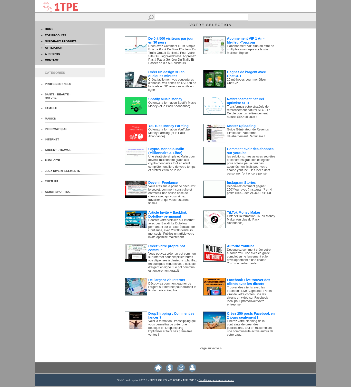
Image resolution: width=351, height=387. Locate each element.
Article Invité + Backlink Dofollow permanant (167, 214)
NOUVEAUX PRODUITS (61, 41)
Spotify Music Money (165, 99)
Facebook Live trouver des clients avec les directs (248, 282)
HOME (49, 28)
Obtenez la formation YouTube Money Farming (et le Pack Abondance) (169, 133)
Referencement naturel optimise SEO (245, 101)
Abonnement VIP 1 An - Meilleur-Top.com (245, 40)
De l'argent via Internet (166, 280)
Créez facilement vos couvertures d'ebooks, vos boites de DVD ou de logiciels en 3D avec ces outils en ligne (172, 85)
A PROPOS (52, 53)
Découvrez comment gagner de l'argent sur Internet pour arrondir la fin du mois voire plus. (172, 287)
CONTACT (51, 60)
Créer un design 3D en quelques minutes (166, 74)
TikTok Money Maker (243, 212)
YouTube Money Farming (168, 126)
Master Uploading (241, 126)
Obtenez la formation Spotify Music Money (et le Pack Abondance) (172, 104)
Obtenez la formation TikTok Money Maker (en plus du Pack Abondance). (251, 219)
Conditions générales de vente (216, 380)
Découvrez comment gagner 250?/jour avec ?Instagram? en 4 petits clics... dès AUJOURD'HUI (249, 189)
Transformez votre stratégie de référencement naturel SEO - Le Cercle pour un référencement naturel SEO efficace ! (249, 112)
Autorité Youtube (240, 246)
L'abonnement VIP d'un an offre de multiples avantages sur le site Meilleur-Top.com (250, 49)
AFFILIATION (53, 47)
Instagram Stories (241, 182)
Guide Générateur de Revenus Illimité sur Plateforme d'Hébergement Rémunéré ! (248, 133)
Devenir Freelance (163, 182)
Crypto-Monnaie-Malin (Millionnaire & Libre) (166, 151)
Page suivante (209, 348)
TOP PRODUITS (55, 35)
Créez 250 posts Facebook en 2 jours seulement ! (251, 315)
